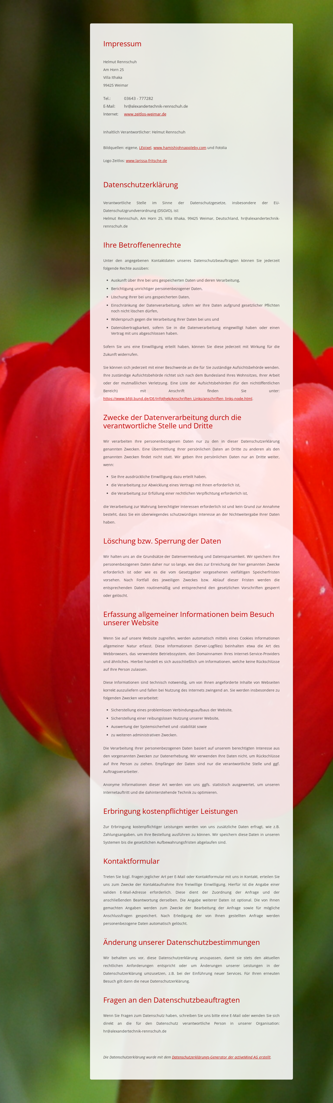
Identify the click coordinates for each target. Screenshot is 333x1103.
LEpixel (145, 147)
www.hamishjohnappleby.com (179, 147)
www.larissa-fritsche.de (146, 160)
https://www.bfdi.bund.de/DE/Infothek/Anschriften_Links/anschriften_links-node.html (177, 398)
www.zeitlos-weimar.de (145, 114)
